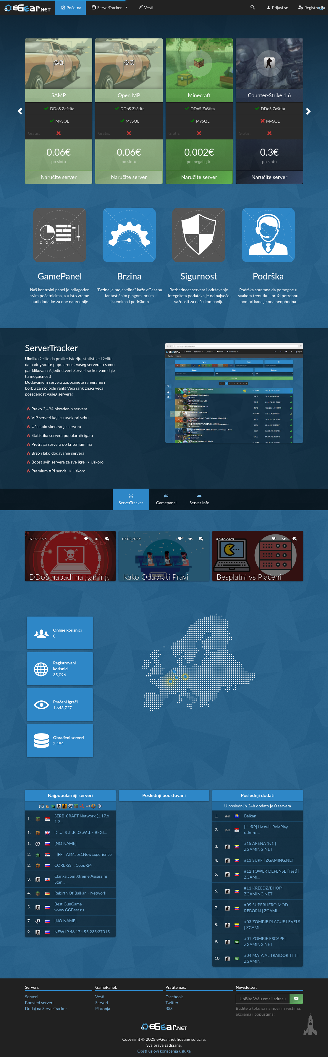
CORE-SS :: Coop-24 (73, 865)
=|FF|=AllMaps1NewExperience (83, 854)
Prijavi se (276, 7)
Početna (70, 7)
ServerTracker (106, 7)
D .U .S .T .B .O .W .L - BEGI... (80, 832)
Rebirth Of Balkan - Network (80, 892)
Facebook (174, 996)
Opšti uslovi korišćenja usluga (163, 1050)
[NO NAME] (65, 843)
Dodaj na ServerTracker (46, 1008)
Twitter (172, 1002)
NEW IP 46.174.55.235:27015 (82, 931)
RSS (169, 1008)
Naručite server (59, 177)
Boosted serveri (39, 1002)
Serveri (31, 996)
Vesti (145, 7)
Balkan (250, 815)
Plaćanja (102, 1008)
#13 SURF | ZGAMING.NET (269, 860)
